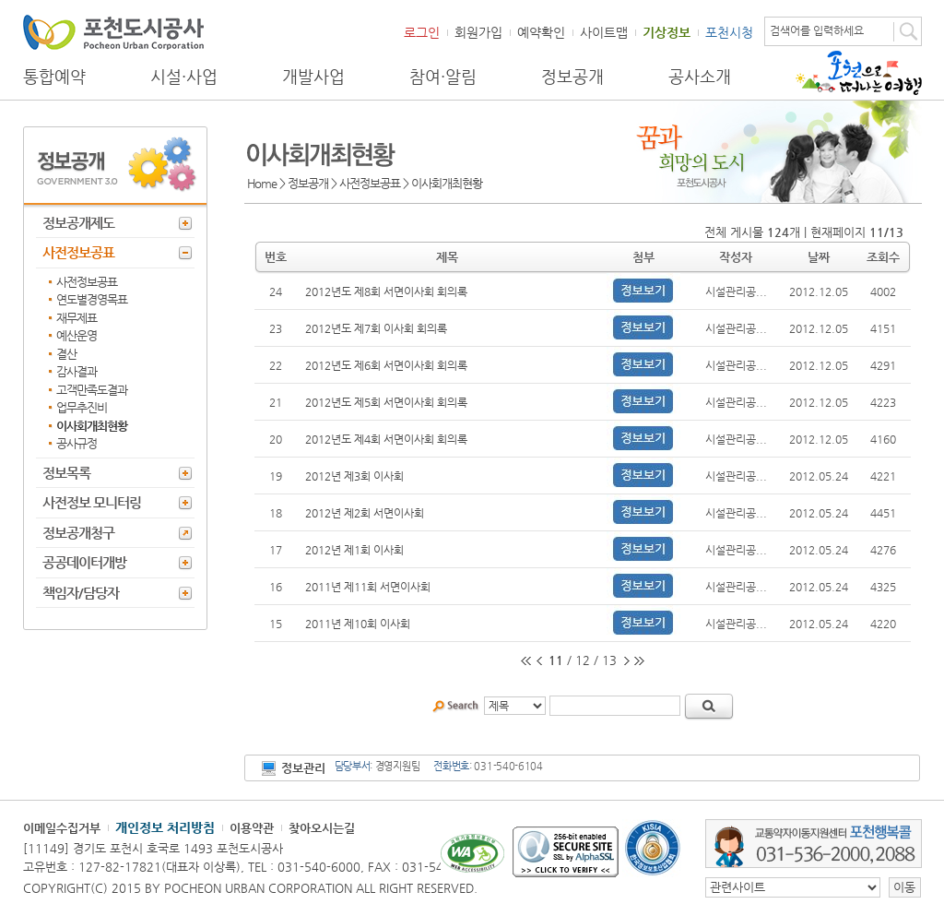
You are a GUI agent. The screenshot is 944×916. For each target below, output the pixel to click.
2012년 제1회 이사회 (354, 549)
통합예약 (54, 76)
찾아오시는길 (322, 828)
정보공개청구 (78, 533)
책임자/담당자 (80, 593)
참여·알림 (443, 76)
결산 (66, 354)
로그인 (422, 32)
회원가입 (478, 32)
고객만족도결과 (91, 390)
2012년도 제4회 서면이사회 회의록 (386, 439)
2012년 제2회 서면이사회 (364, 512)
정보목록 (66, 473)
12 (582, 660)
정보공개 (572, 76)
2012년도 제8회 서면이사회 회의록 (386, 291)
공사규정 (76, 443)
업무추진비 (81, 407)
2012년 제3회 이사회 (354, 476)
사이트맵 (604, 32)
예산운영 (76, 335)
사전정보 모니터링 (91, 502)
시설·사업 (184, 76)
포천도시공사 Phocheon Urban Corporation (113, 32)
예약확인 (541, 32)
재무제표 (76, 318)
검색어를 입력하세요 (817, 30)
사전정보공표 (78, 252)
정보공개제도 (78, 223)
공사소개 (699, 76)
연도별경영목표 (91, 299)
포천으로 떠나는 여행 (859, 73)
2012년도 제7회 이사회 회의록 (376, 328)
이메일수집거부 (61, 828)
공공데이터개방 (84, 562)
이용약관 (252, 828)
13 (609, 660)
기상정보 (666, 32)
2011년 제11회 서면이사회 (368, 586)
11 (556, 660)
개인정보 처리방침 (165, 827)
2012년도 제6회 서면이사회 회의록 (386, 365)
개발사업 (313, 76)
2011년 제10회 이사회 (357, 623)
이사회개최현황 (91, 426)
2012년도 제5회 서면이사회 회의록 (386, 402)
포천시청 (729, 32)
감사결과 (76, 371)
